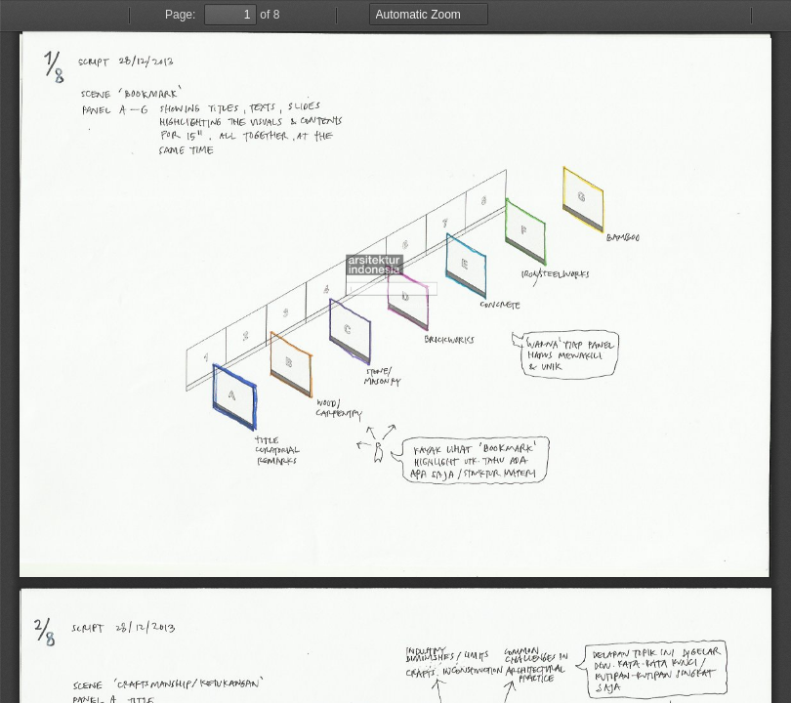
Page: (180, 14)
